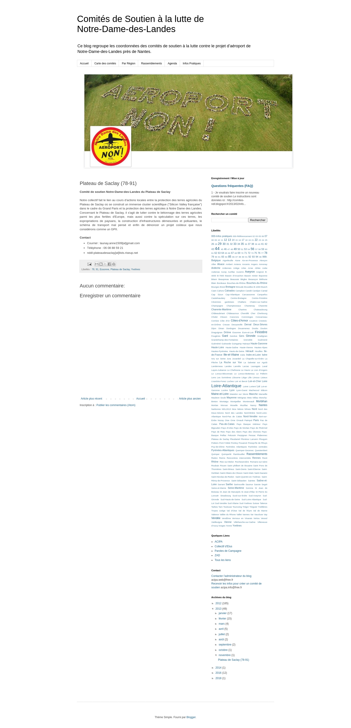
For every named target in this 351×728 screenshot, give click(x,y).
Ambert (229, 264)
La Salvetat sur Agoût (255, 362)
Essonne (104, 269)
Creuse (226, 324)
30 (224, 244)
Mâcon (264, 390)
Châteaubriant (218, 313)
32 (231, 244)
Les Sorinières (224, 377)
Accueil (84, 63)
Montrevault (248, 401)
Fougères (215, 336)
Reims (222, 458)
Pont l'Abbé (224, 443)
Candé (248, 290)
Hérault (249, 351)
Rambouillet (239, 454)
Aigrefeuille (228, 260)
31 (228, 244)
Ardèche (215, 268)
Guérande (226, 343)
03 (256, 236)
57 (256, 249)
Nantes (263, 405)
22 (256, 239)
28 (216, 244)
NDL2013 (226, 409)
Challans (242, 302)
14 (233, 240)
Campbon (240, 290)
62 (215, 253)
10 (219, 240)
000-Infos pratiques (221, 236)
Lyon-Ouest (241, 390)
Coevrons (234, 317)
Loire (264, 381)
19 (249, 240)
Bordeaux (221, 283)
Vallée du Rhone (228, 514)
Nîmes (247, 409)
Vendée (215, 518)
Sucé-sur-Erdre (240, 495)
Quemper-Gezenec (244, 450)
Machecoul (254, 390)
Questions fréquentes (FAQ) (232, 186)
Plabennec (262, 435)
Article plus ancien (190, 398)
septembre (225, 644)
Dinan (221, 328)
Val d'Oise (232, 510)
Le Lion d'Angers (259, 370)
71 (245, 253)
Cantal (264, 290)
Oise (227, 420)
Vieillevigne (216, 522)
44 (217, 248)
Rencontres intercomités (239, 458)
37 (249, 244)
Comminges (247, 317)
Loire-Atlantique (226, 385)
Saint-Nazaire (260, 473)
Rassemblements (151, 63)
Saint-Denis (241, 469)
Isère (264, 354)
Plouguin (263, 439)
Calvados (230, 290)
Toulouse (227, 507)
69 (239, 253)
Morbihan (261, 401)
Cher (253, 313)
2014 (219, 667)
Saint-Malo (248, 473)
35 (242, 244)
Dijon (213, 328)
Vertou (256, 518)
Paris (256, 420)
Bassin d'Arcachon (234, 275)
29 (220, 244)
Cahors (220, 290)
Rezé (264, 458)
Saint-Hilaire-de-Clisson (231, 473)
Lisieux (264, 377)
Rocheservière (242, 462)
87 (236, 257)
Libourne (236, 377)
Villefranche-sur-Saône (244, 522)
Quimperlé (226, 454)
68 (236, 253)
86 (233, 257)
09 (215, 240)
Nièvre (240, 409)
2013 (219, 608)
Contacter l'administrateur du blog (231, 576)
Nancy (253, 405)
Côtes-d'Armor (239, 320)
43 (212, 249)
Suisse (256, 503)
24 (263, 240)
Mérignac (242, 397)
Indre (242, 355)
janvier (223, 613)
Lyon (232, 390)
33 (234, 244)
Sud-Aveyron (255, 495)
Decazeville (236, 324)
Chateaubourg (260, 309)
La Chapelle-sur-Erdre (253, 358)
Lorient (252, 386)
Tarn (220, 507)
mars (222, 623)
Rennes (256, 457)
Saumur (249, 484)
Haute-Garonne (259, 343)
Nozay (221, 420)
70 (242, 253)
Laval (264, 366)
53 (245, 249)
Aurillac (231, 272)
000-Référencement (242, 236)
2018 (219, 678)
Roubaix (215, 465)
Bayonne (263, 275)
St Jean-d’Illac (248, 492)
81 (219, 257)
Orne (233, 420)
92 (249, 256)
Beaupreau (223, 279)
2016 (219, 672)
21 (253, 240)
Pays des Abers (234, 431)
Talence (263, 503)
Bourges (215, 287)
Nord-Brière (249, 413)
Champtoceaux (234, 305)
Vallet (239, 514)
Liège (244, 377)
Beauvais (234, 279)
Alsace (220, 264)
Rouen (223, 465)
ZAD (217, 555)
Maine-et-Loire (220, 394)
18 (246, 240)
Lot (258, 386)
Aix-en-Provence (250, 260)
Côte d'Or (225, 320)
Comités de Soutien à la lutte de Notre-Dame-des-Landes (140, 24)
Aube (264, 268)
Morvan (224, 405)
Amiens (237, 264)
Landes (228, 366)
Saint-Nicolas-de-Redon (222, 477)
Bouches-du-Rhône (256, 283)
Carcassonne (248, 294)
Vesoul (264, 518)
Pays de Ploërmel (258, 428)
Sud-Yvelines (245, 503)
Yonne (229, 525)
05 (260, 236)
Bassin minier (251, 275)
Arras (250, 268)
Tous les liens (223, 560)
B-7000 (220, 275)
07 (266, 236)
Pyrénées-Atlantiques (222, 450)
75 (255, 253)
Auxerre (240, 272)
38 (252, 244)
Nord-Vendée (250, 416)
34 (238, 244)
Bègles (243, 279)
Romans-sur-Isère (258, 462)
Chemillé (245, 313)
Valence (215, 514)
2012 (219, 603)
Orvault (239, 420)
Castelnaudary (218, 298)
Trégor (245, 507)
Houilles (259, 351)
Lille (250, 377)
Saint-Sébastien (238, 480)
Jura (229, 358)
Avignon (260, 272)
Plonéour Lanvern (249, 439)
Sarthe (229, 484)
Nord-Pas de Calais (232, 416)
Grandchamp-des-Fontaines (224, 340)
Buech (264, 287)
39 (256, 244)
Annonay (263, 264)
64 (222, 253)
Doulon (264, 328)
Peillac (223, 435)
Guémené (262, 340)
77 (262, 253)
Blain (213, 283)
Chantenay (249, 305)
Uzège (222, 510)
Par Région (128, 63)
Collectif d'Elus (223, 546)
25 (266, 240)
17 (243, 240)
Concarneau (261, 317)
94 (257, 256)
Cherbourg (262, 313)
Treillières (262, 507)
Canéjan (257, 290)
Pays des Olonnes (252, 431)
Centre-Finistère (259, 298)
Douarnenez (244, 328)
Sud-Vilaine (233, 503)
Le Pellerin (261, 373)
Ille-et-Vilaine (231, 354)
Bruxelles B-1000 (252, 287)
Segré (264, 484)
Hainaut (246, 343)
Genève (234, 336)
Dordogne (231, 328)
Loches (230, 381)
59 (262, 249)
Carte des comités (105, 63)
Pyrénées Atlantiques (236, 446)
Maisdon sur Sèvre (239, 394)
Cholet (214, 317)
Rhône (214, 461)
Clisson (223, 317)
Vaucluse (258, 514)
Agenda (172, 63)
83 (222, 256)
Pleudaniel (235, 439)
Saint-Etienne (254, 469)
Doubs (255, 328)
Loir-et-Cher (254, 381)
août (222, 639)
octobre (223, 650)
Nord (254, 409)
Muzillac (244, 405)
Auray (224, 272)
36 (246, 244)
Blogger (191, 717)
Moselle (234, 405)
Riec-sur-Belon (227, 462)
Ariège (236, 268)
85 (229, 256)
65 (226, 253)
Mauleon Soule (218, 397)
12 (225, 239)
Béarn (214, 279)
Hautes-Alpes (260, 347)
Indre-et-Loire (253, 354)
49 (235, 249)
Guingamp (237, 343)
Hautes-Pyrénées (219, 351)
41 (262, 244)
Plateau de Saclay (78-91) (233, 659)
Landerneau (217, 366)
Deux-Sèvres (260, 324)
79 (212, 256)
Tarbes (214, 507)
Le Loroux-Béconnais (222, 373)
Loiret (245, 386)
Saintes (251, 480)
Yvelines (135, 269)
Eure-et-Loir (248, 332)
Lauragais (255, 366)
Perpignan (242, 435)
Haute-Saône (232, 347)
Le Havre (245, 370)
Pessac (252, 435)
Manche (253, 394)
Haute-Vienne (246, 347)
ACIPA (219, 541)
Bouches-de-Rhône (236, 283)
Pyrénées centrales (257, 446)
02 (254, 236)
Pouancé (243, 443)
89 (243, 257)
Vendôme (226, 518)
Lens (213, 377)
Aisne (237, 260)
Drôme (227, 332)
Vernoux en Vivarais (242, 518)
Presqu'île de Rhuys (257, 443)
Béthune (263, 279)
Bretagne (230, 286)
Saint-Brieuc (228, 469)
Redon (214, 458)
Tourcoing (237, 507)
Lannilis (237, 366)
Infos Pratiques (192, 63)
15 (236, 240)
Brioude (240, 287)
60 (266, 249)
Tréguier (253, 507)
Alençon (263, 260)
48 (232, 249)
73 (252, 253)
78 (93, 269)
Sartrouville (239, 484)
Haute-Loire (217, 347)
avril (221, 628)
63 (219, 253)
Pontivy (234, 443)
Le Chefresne (233, 370)
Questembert (261, 450)
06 (262, 236)
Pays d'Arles (227, 428)
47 (228, 249)
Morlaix (214, 405)
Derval (247, 324)
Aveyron (250, 271)
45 (222, 249)
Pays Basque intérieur (249, 424)
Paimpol (248, 420)
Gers (241, 336)
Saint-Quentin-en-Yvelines (247, 477)
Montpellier (235, 401)
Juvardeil (236, 358)
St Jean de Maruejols (230, 492)
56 (252, 249)
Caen (213, 290)
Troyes (214, 510)
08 (212, 240)
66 (229, 253)
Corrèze (215, 320)
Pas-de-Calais (227, 424)
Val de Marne (260, 510)
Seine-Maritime (236, 488)
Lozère (224, 390)
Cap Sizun (217, 294)
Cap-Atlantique (232, 294)
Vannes (246, 514)
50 (239, 249)
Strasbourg (225, 495)
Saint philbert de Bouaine (240, 465)
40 (259, 244)
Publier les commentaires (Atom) (115, 405)
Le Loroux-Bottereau (244, 373)
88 (240, 257)
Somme (249, 488)
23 (260, 240)
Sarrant (221, 484)
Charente (263, 305)
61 (212, 253)
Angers (254, 264)
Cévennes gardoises (222, 302)
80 (216, 257)
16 (239, 240)
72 (249, 253)
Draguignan (217, 332)
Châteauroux (233, 313)
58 (259, 249)
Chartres (242, 309)
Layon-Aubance (218, 370)
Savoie (257, 484)
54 (249, 249)
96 (260, 257)
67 (232, 253)
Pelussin (232, 435)
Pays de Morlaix (242, 428)
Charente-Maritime (221, 309)
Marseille (263, 394)
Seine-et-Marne (218, 488)
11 (222, 240)
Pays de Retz (218, 431)
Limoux (256, 377)
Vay (265, 514)
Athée (257, 268)
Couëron (253, 320)
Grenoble (248, 340)
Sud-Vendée (221, 503)
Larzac (246, 366)
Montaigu (224, 401)
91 (97, 269)
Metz (249, 397)
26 (212, 244)
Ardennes (226, 268)
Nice (234, 409)
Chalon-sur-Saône (258, 302)
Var (251, 514)
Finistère (261, 332)
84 (226, 257)
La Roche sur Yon (230, 362)
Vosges (221, 525)
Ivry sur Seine (218, 358)
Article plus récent (91, 398)
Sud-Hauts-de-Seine (230, 499)
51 (242, 249)
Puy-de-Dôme (218, 446)
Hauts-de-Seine (236, 351)
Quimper (215, 454)
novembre (225, 655)
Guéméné (216, 343)
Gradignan (262, 336)
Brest (222, 287)
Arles (243, 268)
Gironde (251, 335)
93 (253, 256)
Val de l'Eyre (245, 510)
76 (259, 253)
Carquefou (262, 294)
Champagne (217, 305)
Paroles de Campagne (228, 550)
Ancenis (246, 264)
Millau (255, 397)
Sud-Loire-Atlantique (251, 499)
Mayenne (232, 397)
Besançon (253, 279)
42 (266, 244)
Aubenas (215, 272)
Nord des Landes (234, 413)
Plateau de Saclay (120, 269)
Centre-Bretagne (238, 298)
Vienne (227, 522)
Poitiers (214, 443)
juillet (222, 634)
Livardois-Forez (218, 381)
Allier (213, 264)
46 (225, 249)
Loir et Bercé (241, 381)
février (223, 618)
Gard (225, 335)
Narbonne (216, 409)
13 (229, 239)
